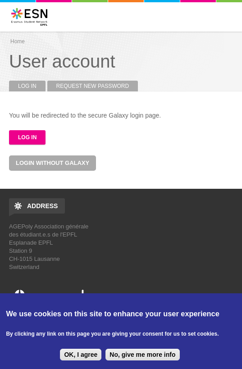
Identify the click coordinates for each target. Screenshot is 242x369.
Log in (32, 86)
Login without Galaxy (52, 162)
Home (17, 41)
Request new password (92, 86)
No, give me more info (142, 354)
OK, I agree (80, 354)
